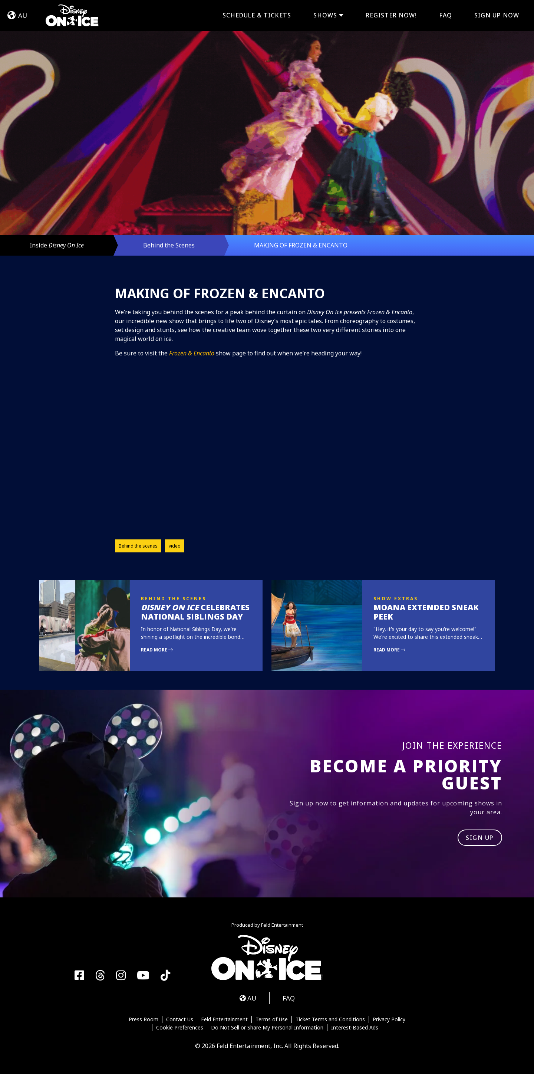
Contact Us (179, 1019)
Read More (157, 650)
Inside (57, 245)
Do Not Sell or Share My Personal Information (267, 1027)
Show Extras (395, 598)
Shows (325, 15)
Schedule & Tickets (256, 15)
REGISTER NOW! (391, 15)
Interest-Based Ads (354, 1027)
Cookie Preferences (179, 1027)
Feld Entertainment (224, 1019)
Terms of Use (272, 1019)
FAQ (445, 15)
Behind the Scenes (169, 245)
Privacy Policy (389, 1019)
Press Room (143, 1019)
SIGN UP (480, 838)
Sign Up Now (496, 15)
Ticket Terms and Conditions (330, 1019)
